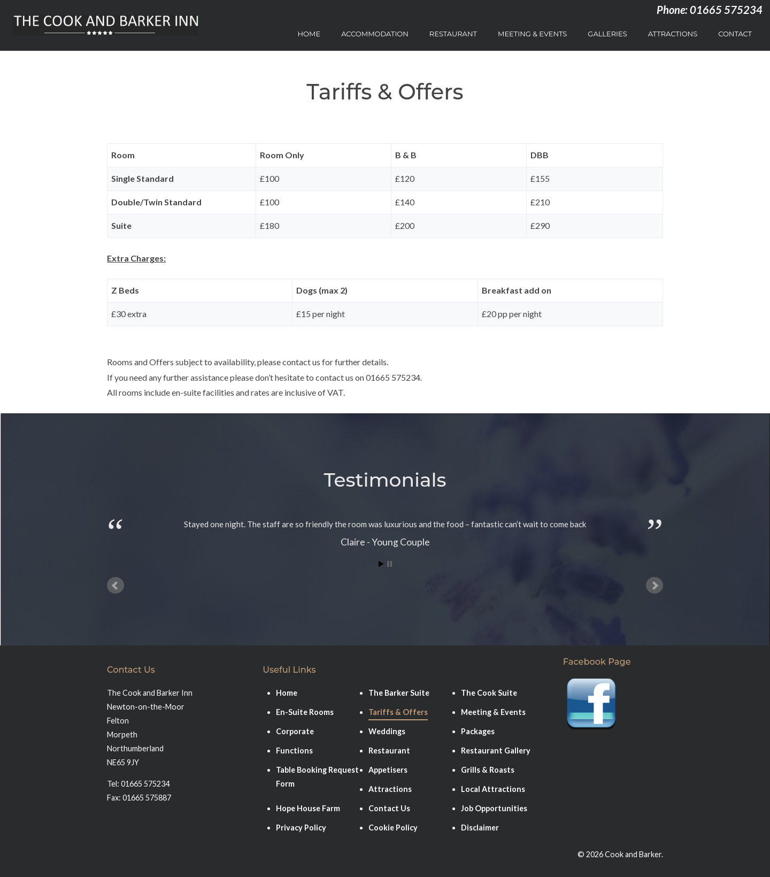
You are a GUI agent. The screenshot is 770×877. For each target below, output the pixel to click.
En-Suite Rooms (305, 712)
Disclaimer (480, 827)
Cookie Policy (393, 827)
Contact (735, 33)
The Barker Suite (398, 692)
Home (309, 33)
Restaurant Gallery (495, 750)
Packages (478, 731)
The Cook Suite (489, 692)
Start (381, 564)
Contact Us (389, 808)
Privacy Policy (301, 827)
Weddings (386, 731)
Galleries (607, 33)
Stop (389, 564)
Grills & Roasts (487, 769)
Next (654, 585)
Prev (115, 585)
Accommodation (375, 33)
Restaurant (453, 33)
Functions (294, 750)
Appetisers (387, 769)
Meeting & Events (532, 33)
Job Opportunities (494, 808)
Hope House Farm (308, 808)
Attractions (672, 33)
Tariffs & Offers (398, 712)
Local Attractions (493, 789)
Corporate (295, 731)
